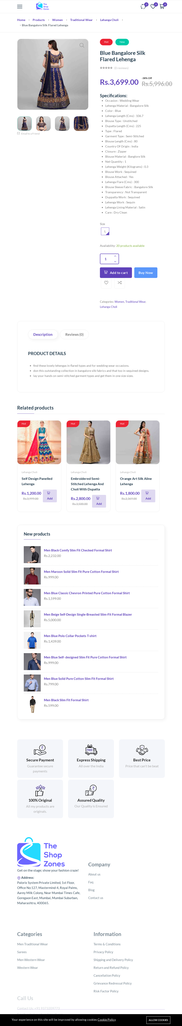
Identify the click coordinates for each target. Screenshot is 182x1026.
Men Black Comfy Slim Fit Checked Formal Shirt (78, 550)
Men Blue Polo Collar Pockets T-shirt (70, 636)
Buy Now (146, 273)
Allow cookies (158, 1020)
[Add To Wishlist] (106, 283)
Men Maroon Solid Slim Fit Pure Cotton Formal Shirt (81, 571)
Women (57, 20)
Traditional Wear (81, 20)
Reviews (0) (74, 334)
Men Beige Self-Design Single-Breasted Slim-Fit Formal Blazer (88, 614)
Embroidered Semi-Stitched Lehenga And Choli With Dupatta (87, 483)
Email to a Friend (28, 133)
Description (43, 334)
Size (102, 224)
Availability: (108, 245)
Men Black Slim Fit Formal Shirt (66, 700)
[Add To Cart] (50, 496)
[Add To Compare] (119, 283)
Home (21, 20)
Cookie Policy (107, 1019)
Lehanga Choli (109, 20)
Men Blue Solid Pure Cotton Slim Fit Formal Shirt (79, 678)
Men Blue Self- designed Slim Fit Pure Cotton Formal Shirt (85, 657)
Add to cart (116, 273)
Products (39, 20)
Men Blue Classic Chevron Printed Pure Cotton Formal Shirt (87, 593)
